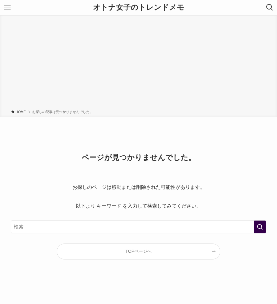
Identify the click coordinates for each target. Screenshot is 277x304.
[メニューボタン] (7, 7)
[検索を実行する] (260, 226)
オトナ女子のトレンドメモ (138, 7)
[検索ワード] (138, 226)
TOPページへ (138, 251)
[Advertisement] (138, 63)
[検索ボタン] (269, 7)
